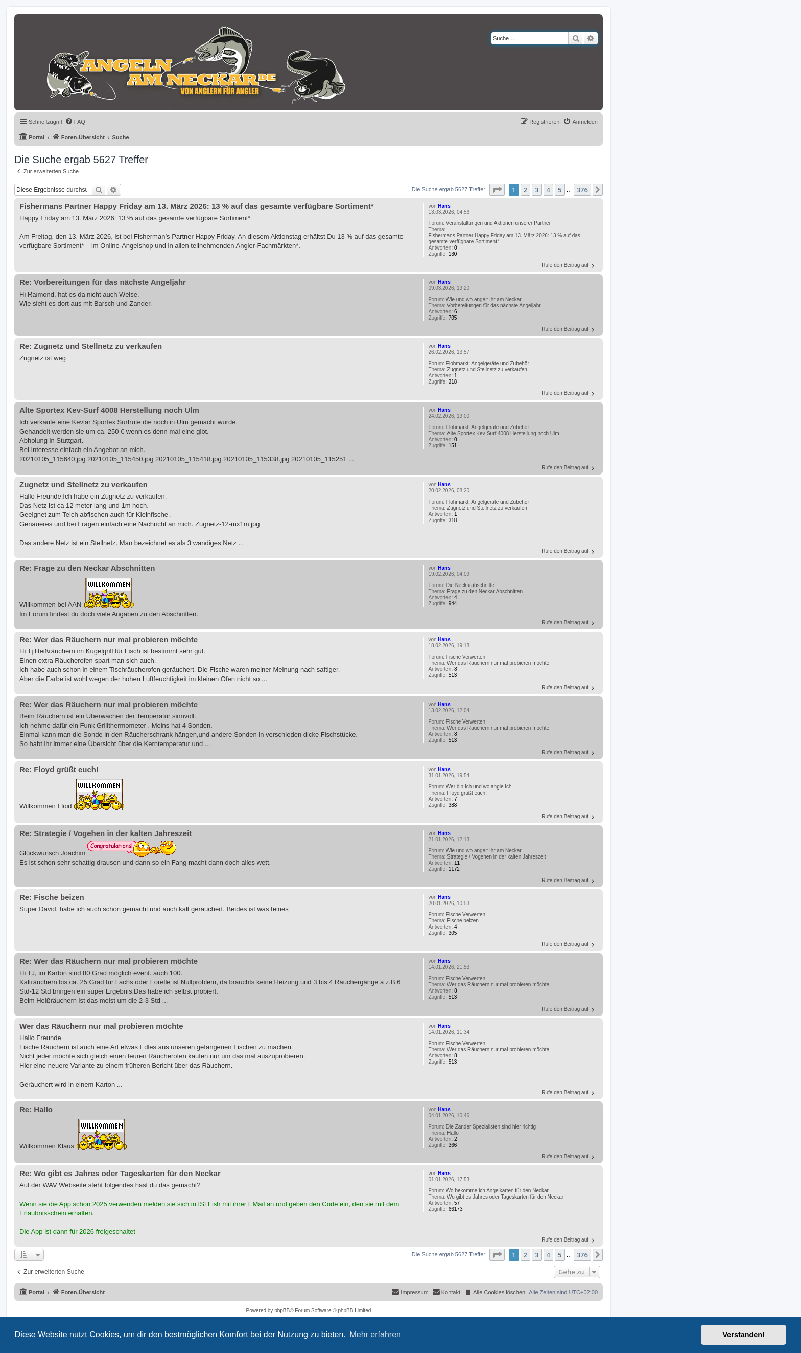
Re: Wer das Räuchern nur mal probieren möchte (108, 639)
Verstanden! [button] (744, 1335)
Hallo (453, 1133)
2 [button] (525, 189)
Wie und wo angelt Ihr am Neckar (484, 299)
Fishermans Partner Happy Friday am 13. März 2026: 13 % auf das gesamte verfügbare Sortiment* (504, 238)
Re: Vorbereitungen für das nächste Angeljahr (102, 282)
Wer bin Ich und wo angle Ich (479, 787)
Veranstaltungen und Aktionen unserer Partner (498, 223)
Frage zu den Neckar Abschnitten (485, 591)
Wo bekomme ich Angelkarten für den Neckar (497, 1190)
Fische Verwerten (465, 657)
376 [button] (582, 189)
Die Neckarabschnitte (470, 585)
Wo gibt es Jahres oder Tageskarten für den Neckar (505, 1197)
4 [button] (548, 189)
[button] (497, 190)
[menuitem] (75, 122)
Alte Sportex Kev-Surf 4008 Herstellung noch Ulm (503, 433)
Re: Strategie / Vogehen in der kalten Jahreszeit (105, 833)
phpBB (282, 1310)
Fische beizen (463, 920)
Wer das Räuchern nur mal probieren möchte (498, 663)
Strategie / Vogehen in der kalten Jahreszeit (496, 857)
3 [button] (536, 189)
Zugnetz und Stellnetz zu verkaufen (487, 369)
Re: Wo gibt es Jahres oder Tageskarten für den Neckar (120, 1173)
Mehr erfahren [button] (375, 1334)
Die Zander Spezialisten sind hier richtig (491, 1127)
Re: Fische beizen (51, 897)
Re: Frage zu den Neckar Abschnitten (87, 567)
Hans (444, 206)
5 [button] (559, 189)
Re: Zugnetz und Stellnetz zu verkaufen (90, 346)
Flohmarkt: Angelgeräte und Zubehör (487, 363)
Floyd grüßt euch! (467, 793)
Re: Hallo (36, 1109)
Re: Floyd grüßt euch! (59, 769)
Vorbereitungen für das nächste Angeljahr (493, 305)
